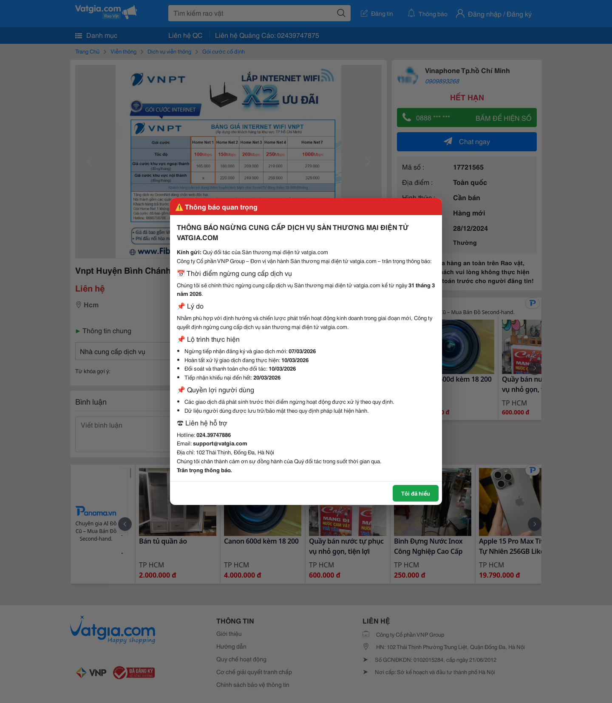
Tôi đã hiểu (415, 493)
